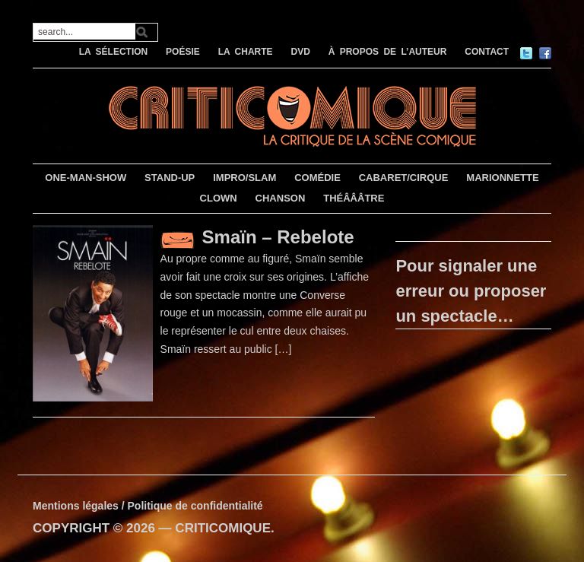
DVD (299, 51)
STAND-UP (169, 177)
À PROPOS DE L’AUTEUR (387, 51)
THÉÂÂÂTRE (353, 198)
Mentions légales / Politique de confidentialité (148, 506)
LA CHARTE (245, 51)
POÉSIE (183, 51)
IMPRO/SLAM (244, 177)
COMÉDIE (317, 177)
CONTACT (487, 51)
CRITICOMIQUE (223, 528)
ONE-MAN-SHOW (85, 177)
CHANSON (281, 198)
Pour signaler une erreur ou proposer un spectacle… (470, 290)
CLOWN (218, 198)
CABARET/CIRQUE (404, 177)
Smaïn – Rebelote (278, 237)
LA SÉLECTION (113, 51)
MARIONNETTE (502, 177)
